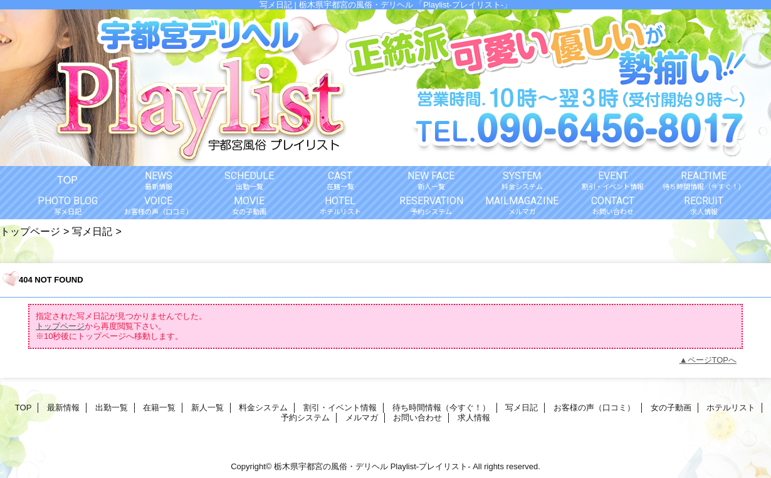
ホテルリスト (730, 407)
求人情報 (474, 417)
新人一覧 (207, 407)
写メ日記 (92, 231)
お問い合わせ (417, 417)
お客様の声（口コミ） (594, 407)
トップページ (30, 231)
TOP (67, 179)
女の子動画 (671, 407)
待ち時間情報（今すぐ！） (441, 407)
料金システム (263, 407)
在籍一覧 (159, 407)
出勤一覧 (111, 407)
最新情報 (63, 407)
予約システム (305, 417)
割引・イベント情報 (340, 407)
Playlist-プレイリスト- (431, 466)
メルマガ (361, 417)
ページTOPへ (712, 360)
